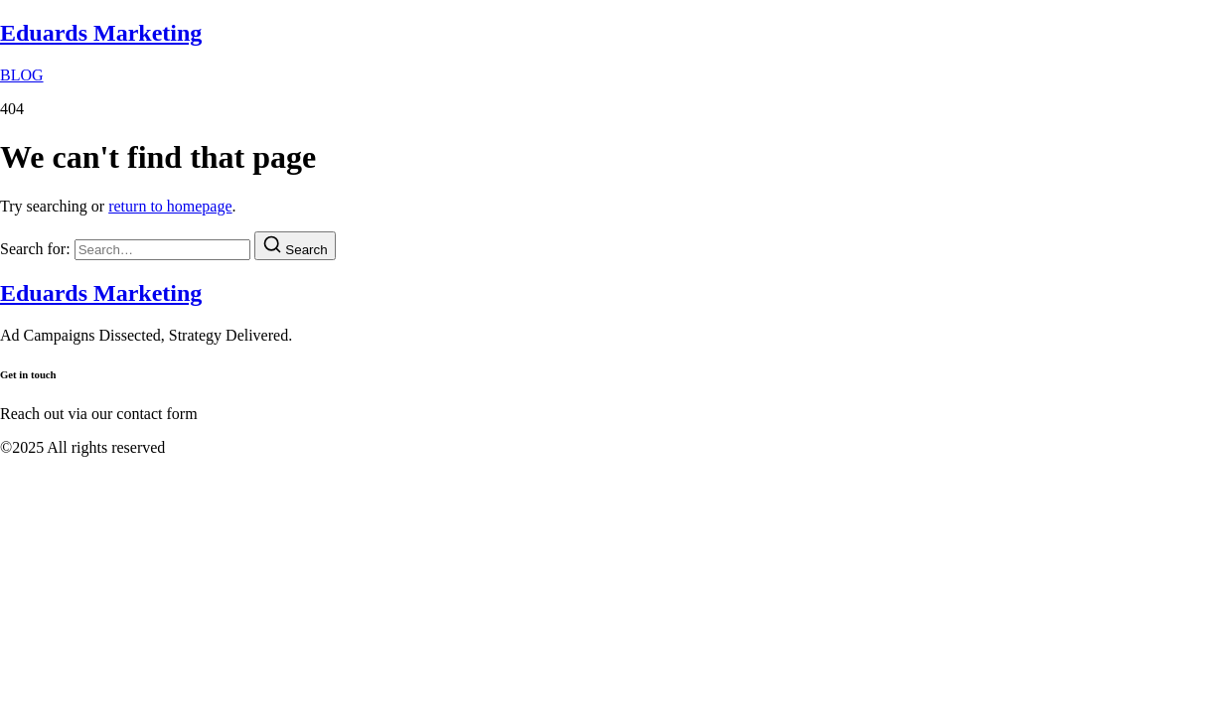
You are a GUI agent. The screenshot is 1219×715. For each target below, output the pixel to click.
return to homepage (169, 206)
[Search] (295, 245)
